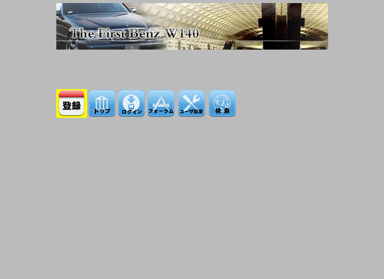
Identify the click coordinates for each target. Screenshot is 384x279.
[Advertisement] (192, 67)
